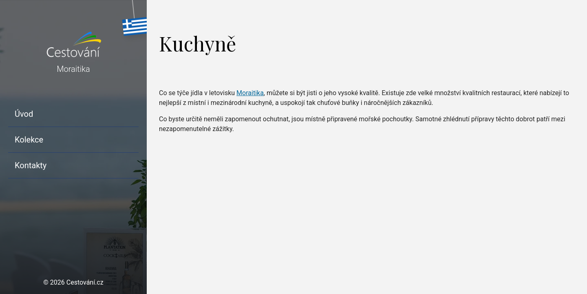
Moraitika (250, 93)
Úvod (24, 114)
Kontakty (30, 165)
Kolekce (29, 140)
